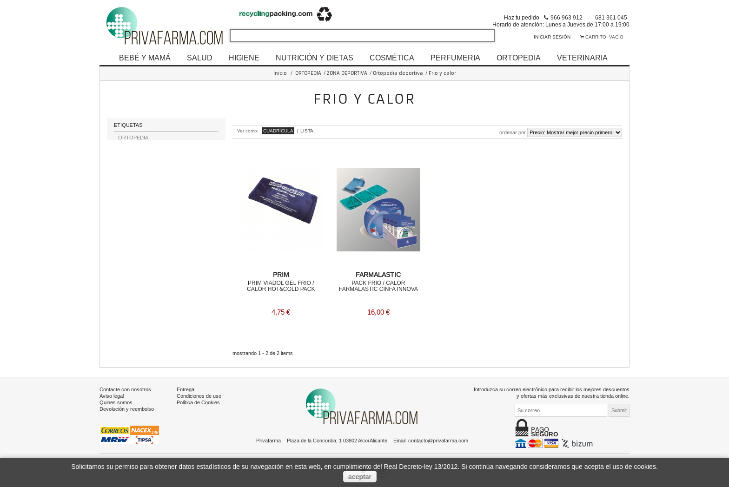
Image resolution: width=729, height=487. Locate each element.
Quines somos (116, 402)
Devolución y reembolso (126, 408)
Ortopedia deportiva (398, 73)
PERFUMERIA (455, 57)
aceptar (359, 476)
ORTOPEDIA (519, 57)
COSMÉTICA (392, 57)
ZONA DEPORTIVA (347, 73)
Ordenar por (512, 132)
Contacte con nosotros (125, 389)
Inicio (280, 73)
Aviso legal (111, 395)
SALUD (199, 57)
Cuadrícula (278, 131)
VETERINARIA (582, 57)
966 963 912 (566, 17)
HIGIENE (244, 57)
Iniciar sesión (552, 37)
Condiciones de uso (199, 395)
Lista (306, 131)
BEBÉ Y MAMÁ (145, 57)
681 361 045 (611, 17)
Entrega (185, 389)
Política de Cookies (198, 402)
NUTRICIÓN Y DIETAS (314, 57)
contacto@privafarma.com (438, 440)
